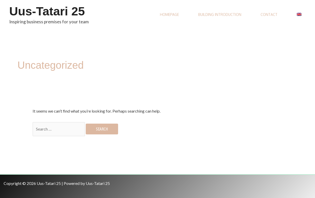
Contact (269, 14)
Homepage (169, 14)
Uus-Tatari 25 (47, 11)
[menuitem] (300, 15)
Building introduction (219, 14)
